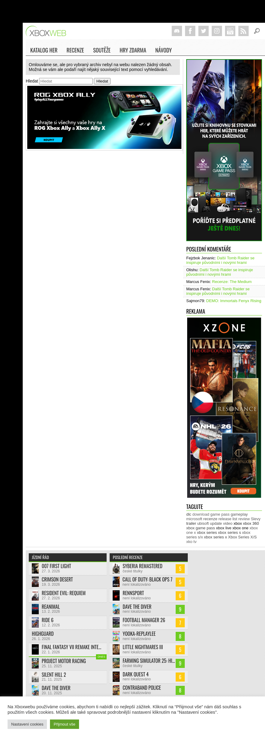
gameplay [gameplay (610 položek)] (239, 514)
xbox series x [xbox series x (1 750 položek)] (215, 537)
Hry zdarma (133, 51)
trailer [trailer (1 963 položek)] (191, 523)
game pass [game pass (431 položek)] (220, 514)
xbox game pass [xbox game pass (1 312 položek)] (200, 528)
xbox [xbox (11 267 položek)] (238, 523)
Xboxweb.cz (48, 31)
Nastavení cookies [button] (27, 724)
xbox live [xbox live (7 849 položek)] (223, 528)
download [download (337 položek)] (200, 514)
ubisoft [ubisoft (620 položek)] (203, 523)
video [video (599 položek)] (227, 523)
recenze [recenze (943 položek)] (210, 519)
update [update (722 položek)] (216, 523)
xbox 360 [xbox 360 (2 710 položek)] (251, 523)
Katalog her (44, 50)
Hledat (32, 81)
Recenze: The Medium (232, 281)
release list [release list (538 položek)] (227, 519)
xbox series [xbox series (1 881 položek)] (207, 532)
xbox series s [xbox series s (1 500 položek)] (229, 532)
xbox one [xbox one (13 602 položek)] (241, 528)
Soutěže (102, 50)
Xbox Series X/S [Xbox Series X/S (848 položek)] (242, 537)
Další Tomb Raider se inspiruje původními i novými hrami (220, 260)
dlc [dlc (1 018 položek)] (188, 514)
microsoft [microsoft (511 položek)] (194, 519)
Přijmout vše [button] (64, 724)
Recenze (75, 51)
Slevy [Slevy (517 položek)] (255, 519)
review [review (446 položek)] (244, 519)
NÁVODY (163, 51)
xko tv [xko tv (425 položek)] (191, 541)
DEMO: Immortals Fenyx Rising (233, 300)
